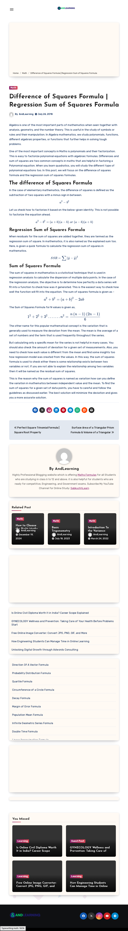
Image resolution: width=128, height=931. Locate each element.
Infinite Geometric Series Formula (32, 723)
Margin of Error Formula (26, 706)
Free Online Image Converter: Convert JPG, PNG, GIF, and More (49, 633)
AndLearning (26, 114)
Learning (23, 841)
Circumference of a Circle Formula (33, 689)
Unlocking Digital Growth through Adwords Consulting (45, 649)
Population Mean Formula (27, 714)
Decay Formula (21, 698)
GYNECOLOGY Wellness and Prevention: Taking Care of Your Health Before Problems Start (63, 623)
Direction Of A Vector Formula (30, 664)
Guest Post (77, 841)
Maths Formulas (87, 474)
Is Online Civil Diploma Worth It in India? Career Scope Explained (50, 612)
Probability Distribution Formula (31, 673)
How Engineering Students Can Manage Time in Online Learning (50, 641)
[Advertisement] (64, 48)
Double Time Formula (25, 731)
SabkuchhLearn (80, 488)
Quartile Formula (22, 681)
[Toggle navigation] (11, 9)
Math (13, 87)
